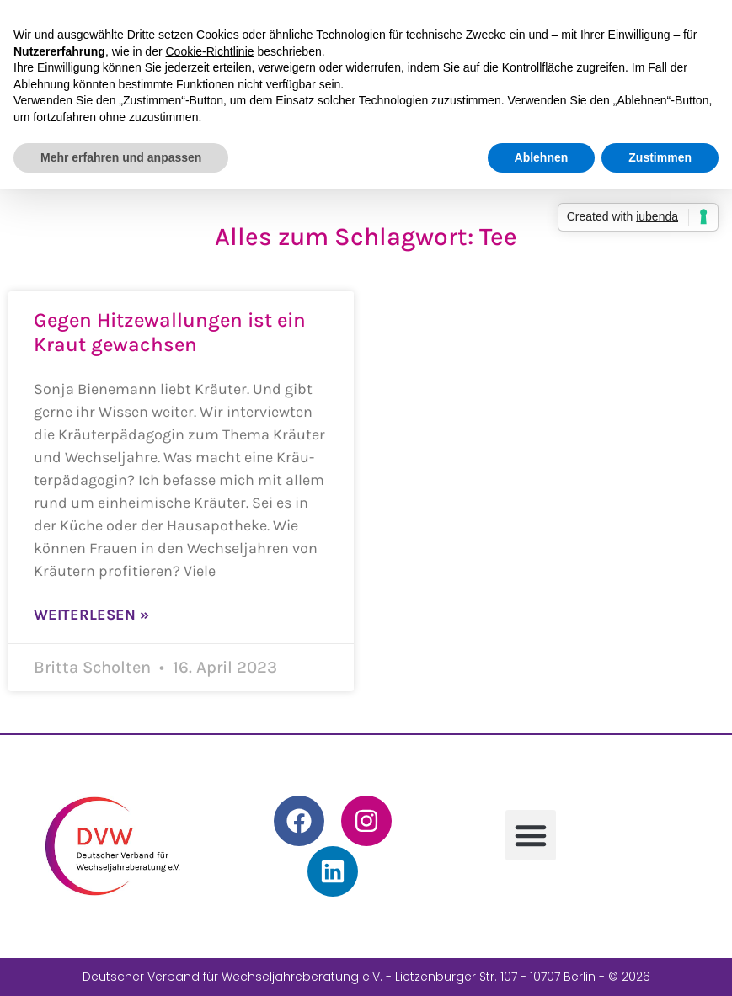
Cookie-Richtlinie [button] (210, 51)
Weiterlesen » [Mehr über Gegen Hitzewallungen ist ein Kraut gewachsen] (91, 614)
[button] (530, 835)
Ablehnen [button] (542, 157)
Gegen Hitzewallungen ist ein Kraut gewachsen (170, 332)
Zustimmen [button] (660, 157)
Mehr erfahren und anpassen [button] (120, 157)
